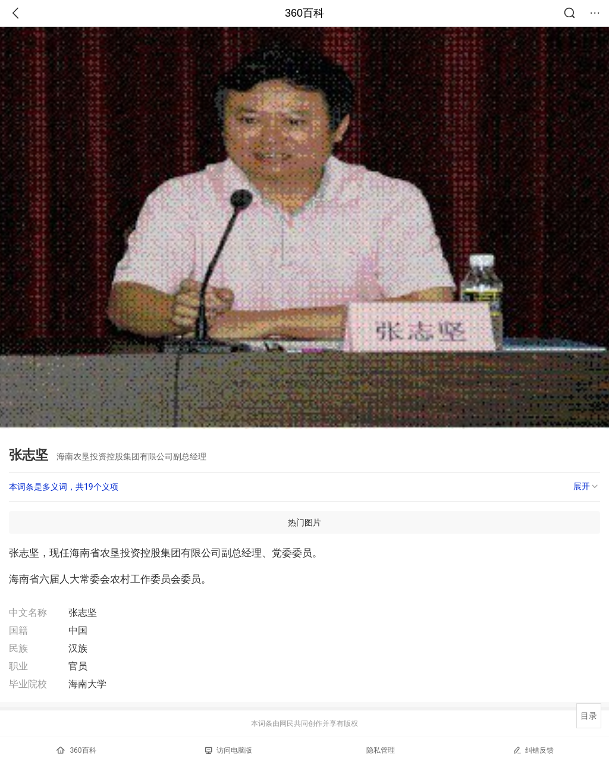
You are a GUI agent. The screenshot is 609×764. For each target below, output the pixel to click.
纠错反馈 (533, 750)
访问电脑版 (228, 750)
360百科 (304, 13)
